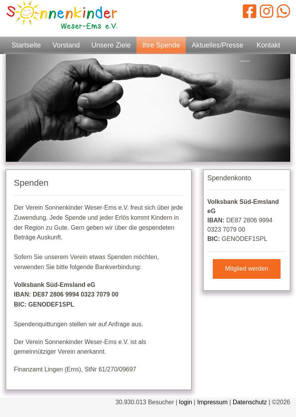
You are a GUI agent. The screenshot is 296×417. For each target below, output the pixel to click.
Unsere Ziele (111, 45)
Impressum (212, 402)
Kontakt (268, 45)
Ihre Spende (161, 45)
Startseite (26, 45)
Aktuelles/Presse (217, 45)
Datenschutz (250, 402)
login (185, 402)
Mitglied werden (246, 268)
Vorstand (66, 45)
